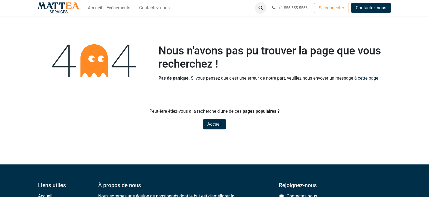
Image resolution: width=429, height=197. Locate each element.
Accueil (214, 124)
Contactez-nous (371, 7)
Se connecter (331, 7)
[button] (260, 8)
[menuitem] (95, 7)
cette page (368, 78)
